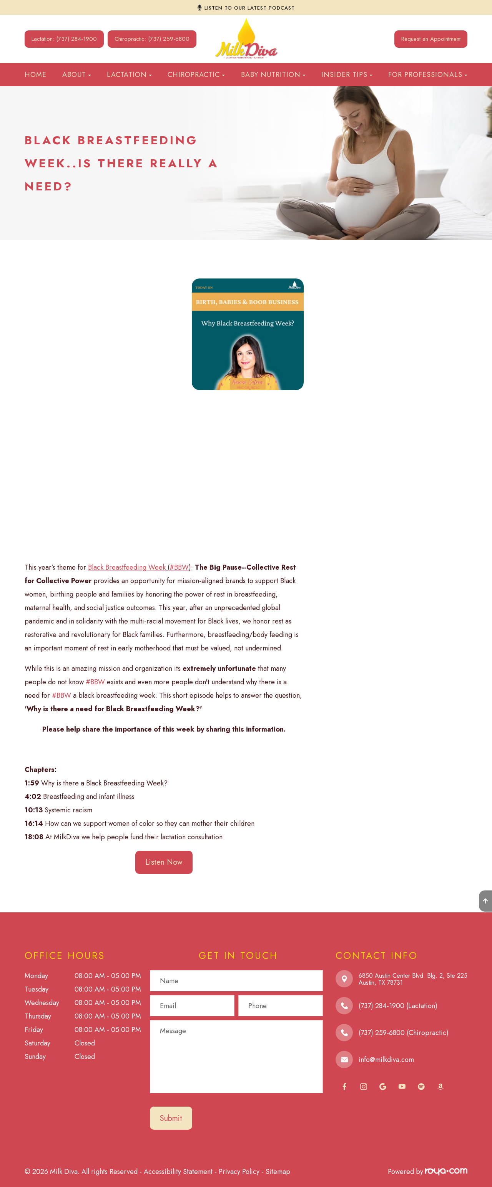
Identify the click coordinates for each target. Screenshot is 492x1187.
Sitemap (278, 1172)
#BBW (95, 682)
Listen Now (164, 862)
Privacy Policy (239, 1172)
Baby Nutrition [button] (273, 75)
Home (36, 75)
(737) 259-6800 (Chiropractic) (404, 1033)
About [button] (76, 75)
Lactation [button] (129, 75)
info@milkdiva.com (386, 1060)
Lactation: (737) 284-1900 (64, 39)
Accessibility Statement (178, 1172)
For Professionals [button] (427, 75)
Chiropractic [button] (196, 75)
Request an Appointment (430, 39)
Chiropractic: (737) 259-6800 (152, 39)
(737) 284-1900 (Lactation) (398, 1006)
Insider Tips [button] (346, 75)
